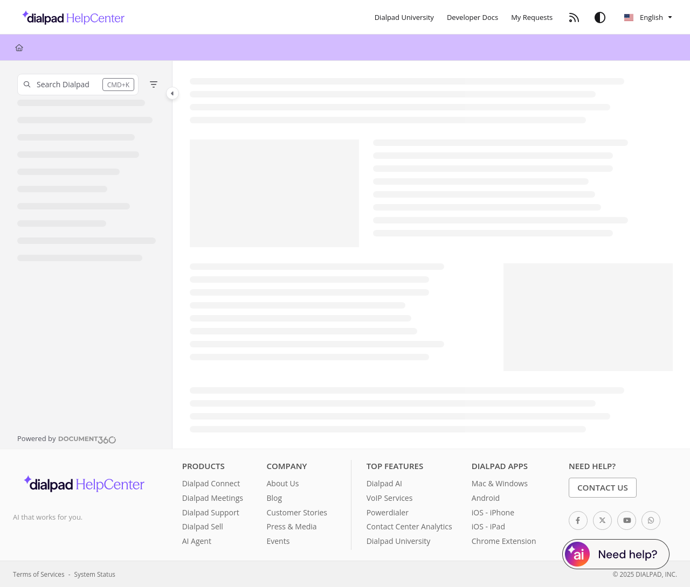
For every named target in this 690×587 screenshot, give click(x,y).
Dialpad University (399, 541)
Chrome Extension (504, 541)
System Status (94, 574)
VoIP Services (390, 498)
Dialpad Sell (202, 526)
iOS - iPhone (493, 512)
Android (486, 498)
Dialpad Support (210, 512)
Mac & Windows (500, 483)
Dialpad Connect (211, 483)
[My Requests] (532, 17)
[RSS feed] (574, 17)
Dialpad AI (384, 483)
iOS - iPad (488, 526)
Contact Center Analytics (409, 526)
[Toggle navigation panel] (172, 93)
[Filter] (153, 84)
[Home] (70, 17)
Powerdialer (388, 512)
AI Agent (196, 541)
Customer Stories (296, 512)
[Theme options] (600, 17)
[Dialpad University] (404, 17)
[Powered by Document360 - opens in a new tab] (66, 438)
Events (277, 541)
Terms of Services (38, 574)
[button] (78, 84)
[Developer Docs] (472, 17)
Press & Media (291, 526)
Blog (274, 498)
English (643, 17)
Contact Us (602, 487)
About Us (282, 483)
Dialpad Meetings (212, 498)
